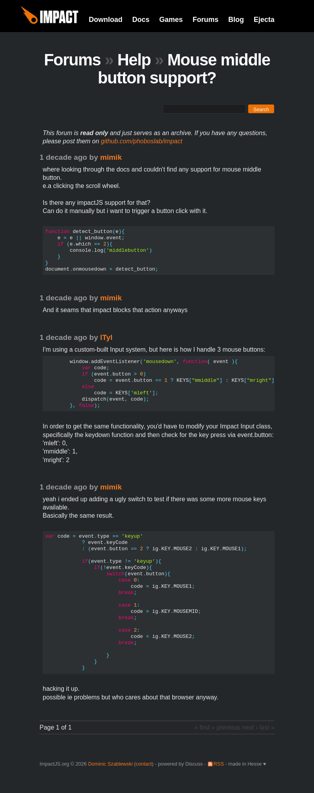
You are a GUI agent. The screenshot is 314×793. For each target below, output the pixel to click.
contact (144, 764)
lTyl (106, 337)
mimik (111, 157)
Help (134, 60)
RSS (218, 764)
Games (171, 19)
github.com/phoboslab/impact (141, 141)
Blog (236, 19)
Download (106, 19)
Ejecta (264, 19)
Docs (141, 19)
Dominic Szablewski (110, 764)
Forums (205, 19)
